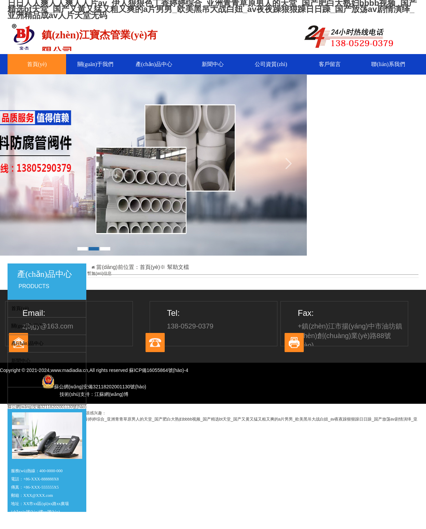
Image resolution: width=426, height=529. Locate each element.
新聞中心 (213, 64)
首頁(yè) (37, 64)
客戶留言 (330, 64)
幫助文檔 (178, 267)
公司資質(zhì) (271, 64)
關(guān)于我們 (95, 64)
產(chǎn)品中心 (154, 64)
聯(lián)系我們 (388, 64)
